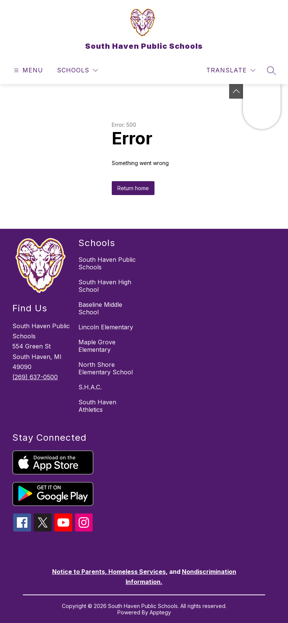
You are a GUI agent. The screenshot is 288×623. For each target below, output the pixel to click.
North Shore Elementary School (105, 368)
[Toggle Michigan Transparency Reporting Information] (236, 91)
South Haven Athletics (97, 405)
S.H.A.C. (90, 387)
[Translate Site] (230, 70)
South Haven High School (104, 285)
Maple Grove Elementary (97, 345)
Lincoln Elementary (105, 327)
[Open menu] (27, 70)
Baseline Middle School (100, 308)
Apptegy (160, 612)
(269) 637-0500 (35, 377)
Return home (133, 188)
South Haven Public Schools (107, 263)
